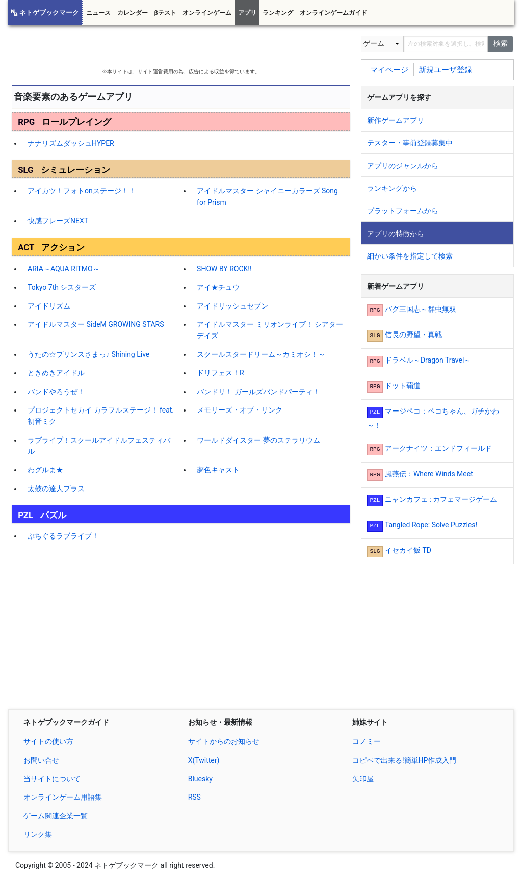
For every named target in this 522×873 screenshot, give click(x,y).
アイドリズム (49, 306)
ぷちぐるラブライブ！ (63, 536)
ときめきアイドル (56, 373)
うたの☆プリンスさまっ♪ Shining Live (88, 354)
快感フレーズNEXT (58, 221)
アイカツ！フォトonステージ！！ (82, 191)
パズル (53, 515)
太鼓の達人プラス (56, 488)
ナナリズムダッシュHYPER (71, 143)
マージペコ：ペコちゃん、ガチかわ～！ (433, 418)
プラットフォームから (402, 211)
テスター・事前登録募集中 (410, 143)
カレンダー (132, 12)
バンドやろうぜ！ (56, 392)
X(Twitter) (204, 760)
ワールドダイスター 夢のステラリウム (258, 440)
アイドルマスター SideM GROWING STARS (96, 324)
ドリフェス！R (220, 373)
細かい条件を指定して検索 (410, 256)
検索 (500, 43)
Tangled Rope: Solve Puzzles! (431, 525)
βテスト (165, 12)
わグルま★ (45, 470)
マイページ (389, 69)
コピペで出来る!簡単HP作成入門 (404, 760)
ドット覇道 (403, 385)
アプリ (247, 12)
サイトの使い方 (48, 741)
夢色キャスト (218, 470)
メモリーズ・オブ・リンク (239, 410)
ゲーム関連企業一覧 (55, 816)
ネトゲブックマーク (49, 12)
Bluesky (200, 779)
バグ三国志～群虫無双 (420, 309)
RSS (194, 797)
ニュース (98, 12)
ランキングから (392, 188)
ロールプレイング (76, 122)
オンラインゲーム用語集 (62, 797)
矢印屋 (363, 779)
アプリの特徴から (395, 233)
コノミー (366, 741)
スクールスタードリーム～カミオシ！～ (261, 354)
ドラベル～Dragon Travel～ (428, 360)
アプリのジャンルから (402, 166)
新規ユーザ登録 (445, 69)
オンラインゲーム (206, 12)
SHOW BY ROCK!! (224, 269)
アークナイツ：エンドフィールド (438, 448)
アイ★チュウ (218, 287)
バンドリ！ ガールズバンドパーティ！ (258, 392)
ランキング (278, 12)
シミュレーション (75, 170)
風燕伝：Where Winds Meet (429, 474)
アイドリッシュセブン (232, 306)
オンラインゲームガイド (333, 12)
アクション (63, 247)
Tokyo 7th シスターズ (62, 287)
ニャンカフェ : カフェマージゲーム (441, 499)
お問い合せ (41, 760)
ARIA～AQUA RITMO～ (64, 269)
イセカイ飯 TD (408, 550)
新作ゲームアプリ (395, 120)
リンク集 (37, 834)
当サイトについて (52, 779)
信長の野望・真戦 (413, 334)
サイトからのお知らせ (223, 741)
